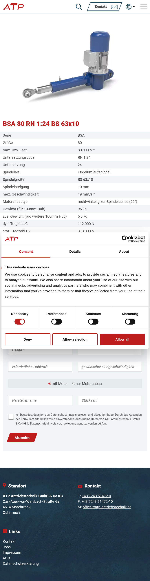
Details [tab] (75, 251)
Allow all (122, 339)
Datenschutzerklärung (21, 563)
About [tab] (124, 251)
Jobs (7, 547)
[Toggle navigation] (143, 6)
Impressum (12, 552)
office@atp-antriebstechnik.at (107, 507)
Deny (27, 339)
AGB (6, 558)
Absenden (22, 438)
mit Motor (60, 383)
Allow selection (75, 339)
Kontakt (9, 541)
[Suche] (79, 7)
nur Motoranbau (89, 383)
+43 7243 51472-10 (97, 501)
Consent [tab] (26, 251)
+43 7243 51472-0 (96, 496)
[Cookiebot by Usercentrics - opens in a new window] (129, 238)
